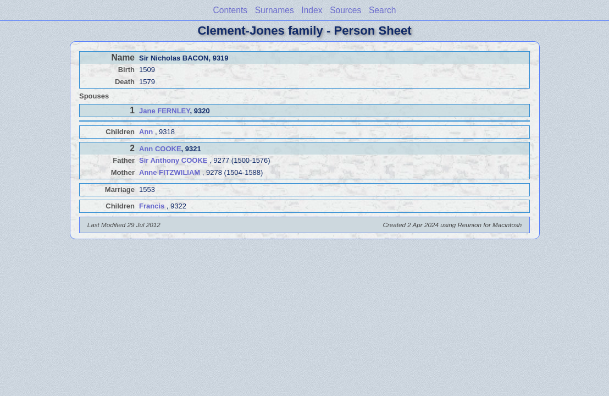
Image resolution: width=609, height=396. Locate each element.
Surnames (274, 10)
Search (382, 10)
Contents (230, 10)
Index (311, 10)
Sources (345, 10)
